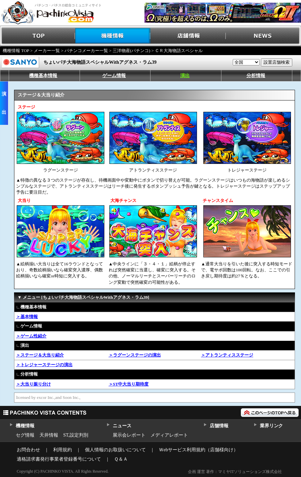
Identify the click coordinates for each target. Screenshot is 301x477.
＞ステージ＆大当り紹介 (40, 354)
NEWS (263, 35)
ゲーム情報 (114, 75)
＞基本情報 (27, 316)
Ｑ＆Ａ (121, 459)
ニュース (122, 425)
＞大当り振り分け (33, 384)
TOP (37, 35)
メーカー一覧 (47, 50)
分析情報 (255, 75)
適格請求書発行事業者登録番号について (59, 459)
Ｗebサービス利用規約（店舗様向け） (198, 449)
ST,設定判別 (75, 435)
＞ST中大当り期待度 (129, 384)
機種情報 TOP (16, 50)
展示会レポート (129, 435)
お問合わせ (28, 449)
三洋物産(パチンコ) (131, 50)
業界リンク (271, 425)
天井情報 (48, 435)
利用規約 (62, 449)
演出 (185, 75)
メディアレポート (169, 435)
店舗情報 (188, 35)
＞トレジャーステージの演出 (44, 364)
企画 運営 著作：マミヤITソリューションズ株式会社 (235, 471)
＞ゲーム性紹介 (31, 335)
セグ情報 (25, 435)
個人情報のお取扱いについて (115, 449)
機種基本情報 (43, 75)
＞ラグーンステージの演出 (135, 354)
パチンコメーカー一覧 (86, 50)
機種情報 (112, 35)
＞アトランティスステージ (227, 354)
